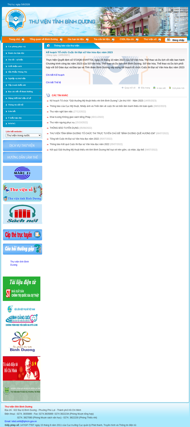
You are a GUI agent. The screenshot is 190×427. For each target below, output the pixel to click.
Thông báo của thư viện (66, 45)
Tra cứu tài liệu (102, 39)
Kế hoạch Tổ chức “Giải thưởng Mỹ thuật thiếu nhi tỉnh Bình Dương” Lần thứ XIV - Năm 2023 (96, 100)
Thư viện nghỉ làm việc (61, 111)
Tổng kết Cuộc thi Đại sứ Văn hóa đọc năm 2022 (74, 139)
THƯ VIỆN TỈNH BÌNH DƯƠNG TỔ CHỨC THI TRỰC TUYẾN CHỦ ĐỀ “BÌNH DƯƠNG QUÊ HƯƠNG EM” (102, 133)
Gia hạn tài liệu (76, 39)
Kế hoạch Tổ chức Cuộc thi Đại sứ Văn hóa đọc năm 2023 (79, 52)
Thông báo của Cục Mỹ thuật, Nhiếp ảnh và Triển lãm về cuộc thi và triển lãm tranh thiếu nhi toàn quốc (101, 106)
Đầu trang (145, 88)
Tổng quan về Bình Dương (44, 39)
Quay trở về (129, 88)
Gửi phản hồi (178, 88)
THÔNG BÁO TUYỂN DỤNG (64, 128)
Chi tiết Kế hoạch (55, 74)
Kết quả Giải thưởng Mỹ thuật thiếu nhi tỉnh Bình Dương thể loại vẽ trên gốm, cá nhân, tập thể (97, 149)
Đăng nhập (178, 40)
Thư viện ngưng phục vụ (62, 122)
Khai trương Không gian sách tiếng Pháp (70, 117)
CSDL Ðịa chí (127, 39)
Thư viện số (150, 39)
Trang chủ (14, 39)
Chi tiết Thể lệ (53, 82)
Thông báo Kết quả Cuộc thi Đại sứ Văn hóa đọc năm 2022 (79, 144)
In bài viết (161, 88)
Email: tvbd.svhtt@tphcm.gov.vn (21, 421)
